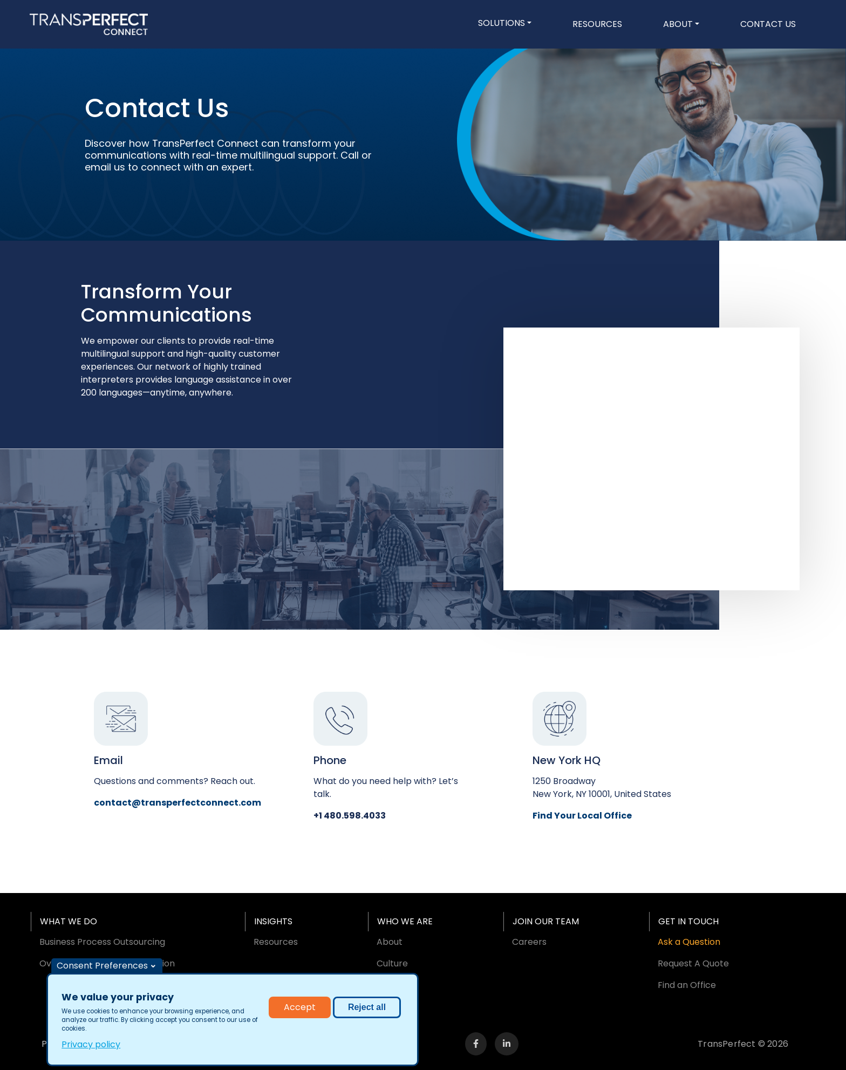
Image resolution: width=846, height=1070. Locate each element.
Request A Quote (693, 963)
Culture (392, 963)
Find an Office (687, 985)
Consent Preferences (102, 968)
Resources (597, 24)
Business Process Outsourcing (102, 942)
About (678, 24)
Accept (300, 1009)
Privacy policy (91, 1046)
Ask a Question (689, 942)
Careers (529, 942)
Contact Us (768, 24)
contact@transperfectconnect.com (177, 802)
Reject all (367, 1009)
